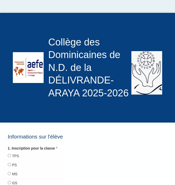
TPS (15, 156)
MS (14, 174)
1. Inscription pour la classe (31, 148)
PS (14, 165)
